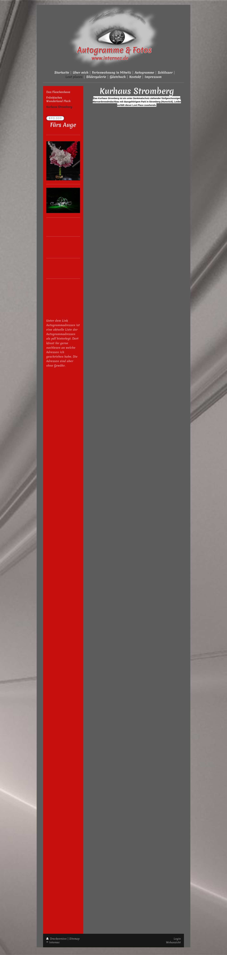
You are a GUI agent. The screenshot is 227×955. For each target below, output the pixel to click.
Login (177, 938)
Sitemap (74, 938)
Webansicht (173, 942)
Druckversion (56, 938)
